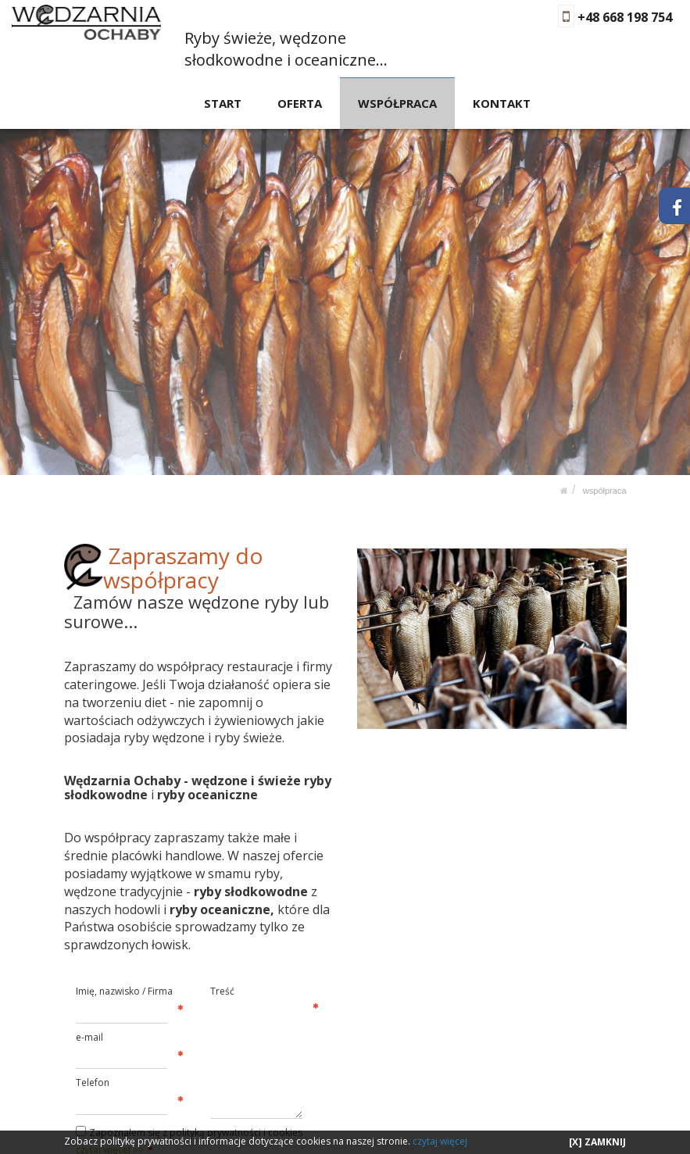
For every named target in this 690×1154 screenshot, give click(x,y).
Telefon (92, 1082)
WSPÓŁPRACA (397, 102)
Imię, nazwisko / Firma (124, 991)
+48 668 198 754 (624, 17)
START (223, 102)
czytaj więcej (440, 1141)
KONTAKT (502, 102)
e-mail (89, 1036)
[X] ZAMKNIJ (597, 1142)
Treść (222, 991)
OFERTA (300, 102)
